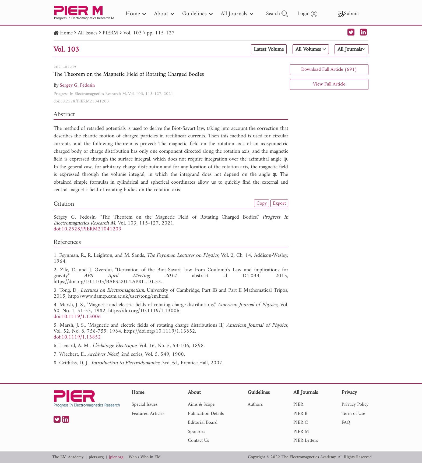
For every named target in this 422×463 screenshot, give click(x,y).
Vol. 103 (132, 33)
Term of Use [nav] (353, 413)
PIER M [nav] (301, 432)
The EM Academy (67, 457)
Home (66, 33)
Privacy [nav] (349, 393)
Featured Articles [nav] (148, 413)
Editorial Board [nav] (202, 422)
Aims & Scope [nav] (201, 404)
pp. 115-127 (161, 33)
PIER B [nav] (300, 413)
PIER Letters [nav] (305, 440)
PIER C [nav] (300, 422)
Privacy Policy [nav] (355, 404)
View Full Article (329, 84)
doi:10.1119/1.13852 (77, 337)
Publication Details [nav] (206, 413)
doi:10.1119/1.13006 (77, 317)
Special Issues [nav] (144, 404)
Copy (261, 203)
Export (279, 203)
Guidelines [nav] (197, 14)
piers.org (96, 457)
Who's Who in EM (145, 457)
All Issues (87, 33)
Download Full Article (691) (329, 69)
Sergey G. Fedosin (77, 85)
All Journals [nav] (237, 14)
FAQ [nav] (346, 422)
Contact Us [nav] (198, 440)
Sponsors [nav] (196, 432)
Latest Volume (269, 49)
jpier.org (116, 457)
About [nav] (164, 14)
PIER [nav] (298, 404)
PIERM (110, 33)
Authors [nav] (255, 404)
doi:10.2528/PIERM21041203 (81, 101)
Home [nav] (136, 14)
